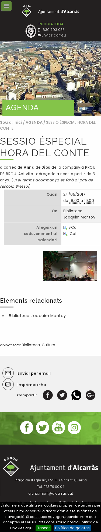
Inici (17, 122)
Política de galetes (72, 528)
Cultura (48, 345)
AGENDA (34, 122)
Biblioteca (31, 345)
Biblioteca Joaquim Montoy (37, 315)
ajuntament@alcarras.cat (50, 493)
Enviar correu (53, 35)
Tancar (43, 528)
